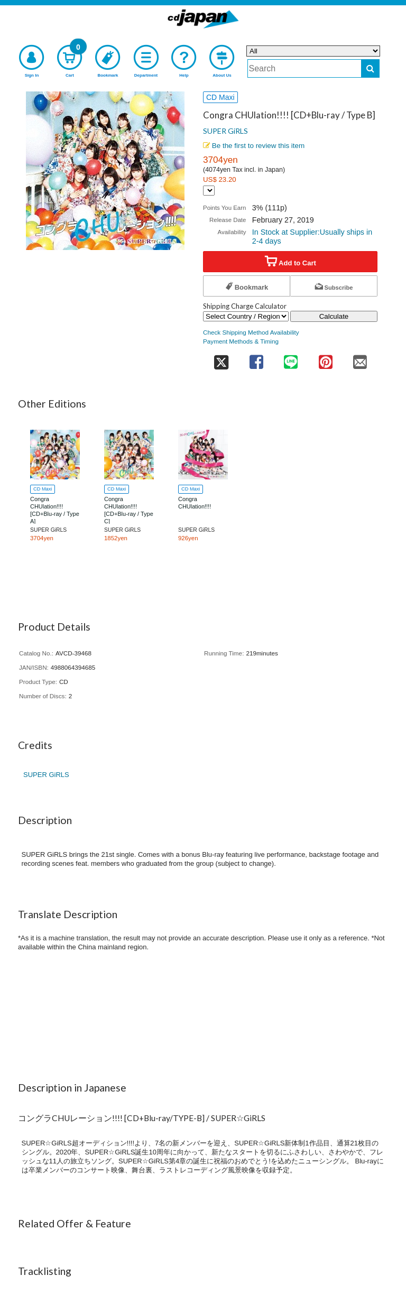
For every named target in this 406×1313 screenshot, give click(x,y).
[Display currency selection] (209, 191)
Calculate (334, 316)
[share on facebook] (256, 359)
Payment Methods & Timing (241, 341)
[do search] (370, 68)
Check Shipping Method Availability (251, 332)
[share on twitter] (221, 359)
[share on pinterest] (325, 359)
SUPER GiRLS (225, 130)
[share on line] (290, 359)
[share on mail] (360, 359)
